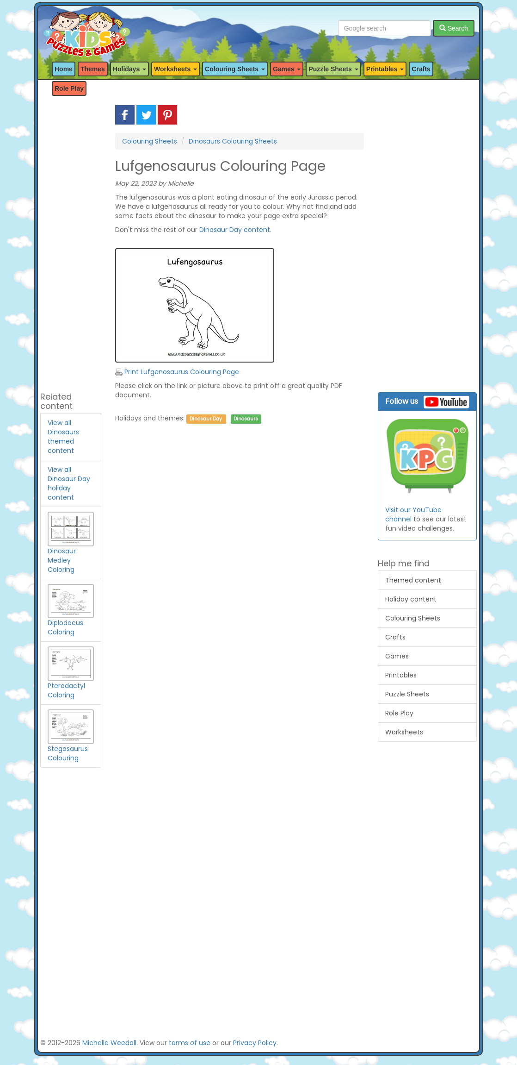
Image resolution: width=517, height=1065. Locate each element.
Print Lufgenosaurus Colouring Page (177, 371)
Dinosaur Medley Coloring (71, 549)
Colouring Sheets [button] (235, 69)
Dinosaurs (246, 418)
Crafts (421, 69)
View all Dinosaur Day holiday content (69, 483)
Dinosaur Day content (234, 229)
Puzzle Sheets (407, 694)
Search (453, 28)
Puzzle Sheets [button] (333, 69)
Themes (92, 69)
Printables (401, 675)
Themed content (413, 580)
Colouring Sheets (149, 141)
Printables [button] (385, 69)
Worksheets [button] (175, 69)
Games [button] (287, 69)
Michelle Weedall (109, 1042)
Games (397, 656)
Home (64, 69)
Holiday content (411, 599)
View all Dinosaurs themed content (63, 436)
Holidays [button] (129, 69)
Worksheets (404, 732)
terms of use (189, 1042)
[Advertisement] (70, 244)
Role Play (69, 88)
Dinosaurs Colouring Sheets (233, 141)
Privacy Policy (255, 1042)
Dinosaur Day (206, 418)
